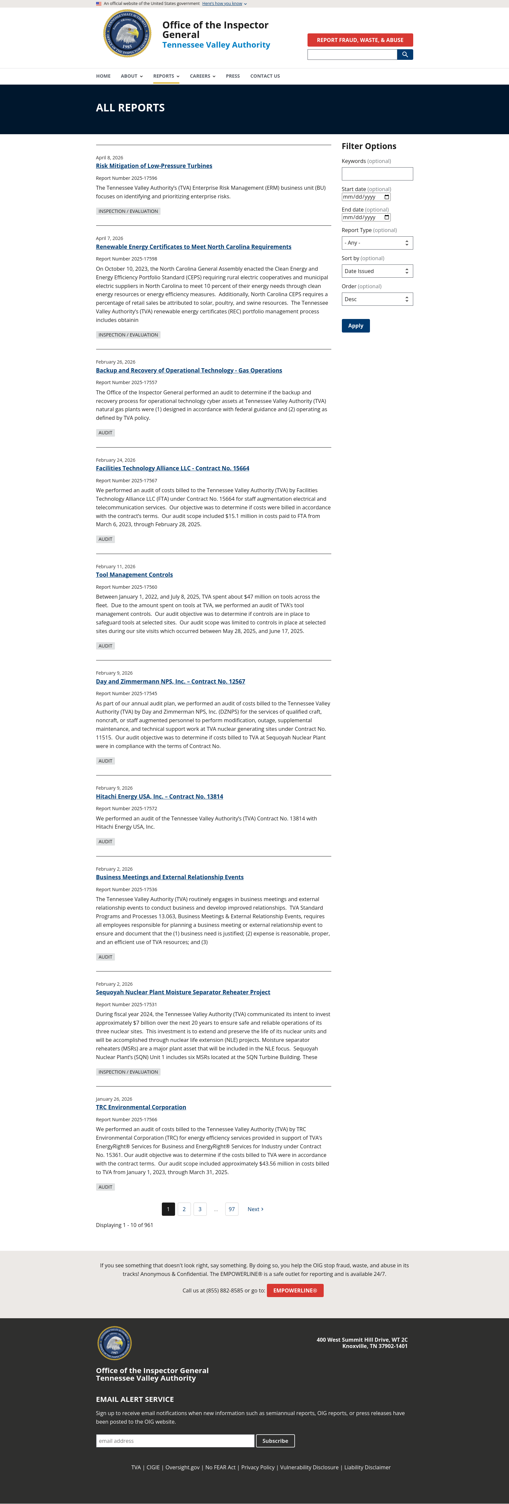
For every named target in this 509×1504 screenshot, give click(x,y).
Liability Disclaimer (368, 1467)
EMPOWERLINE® (295, 1290)
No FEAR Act (220, 1467)
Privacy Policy (257, 1467)
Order (362, 286)
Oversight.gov (182, 1467)
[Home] (127, 55)
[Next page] (257, 1209)
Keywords (366, 161)
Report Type (369, 230)
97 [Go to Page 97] (232, 1209)
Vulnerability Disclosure (309, 1467)
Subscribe (275, 1441)
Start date (366, 189)
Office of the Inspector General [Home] (216, 29)
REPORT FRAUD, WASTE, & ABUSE (360, 40)
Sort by (363, 258)
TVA (136, 1467)
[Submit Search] (405, 54)
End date (365, 209)
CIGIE (153, 1467)
